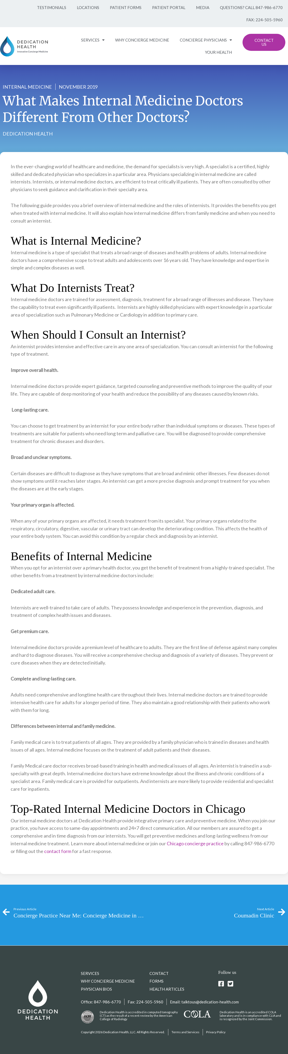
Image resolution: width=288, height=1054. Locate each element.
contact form (57, 851)
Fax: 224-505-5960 (264, 19)
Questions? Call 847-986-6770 (251, 7)
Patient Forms (125, 7)
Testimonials (51, 7)
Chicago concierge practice (195, 843)
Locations (88, 7)
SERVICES (93, 40)
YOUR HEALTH (218, 52)
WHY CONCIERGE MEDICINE (142, 40)
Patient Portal (168, 7)
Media (202, 7)
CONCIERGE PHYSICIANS (206, 40)
